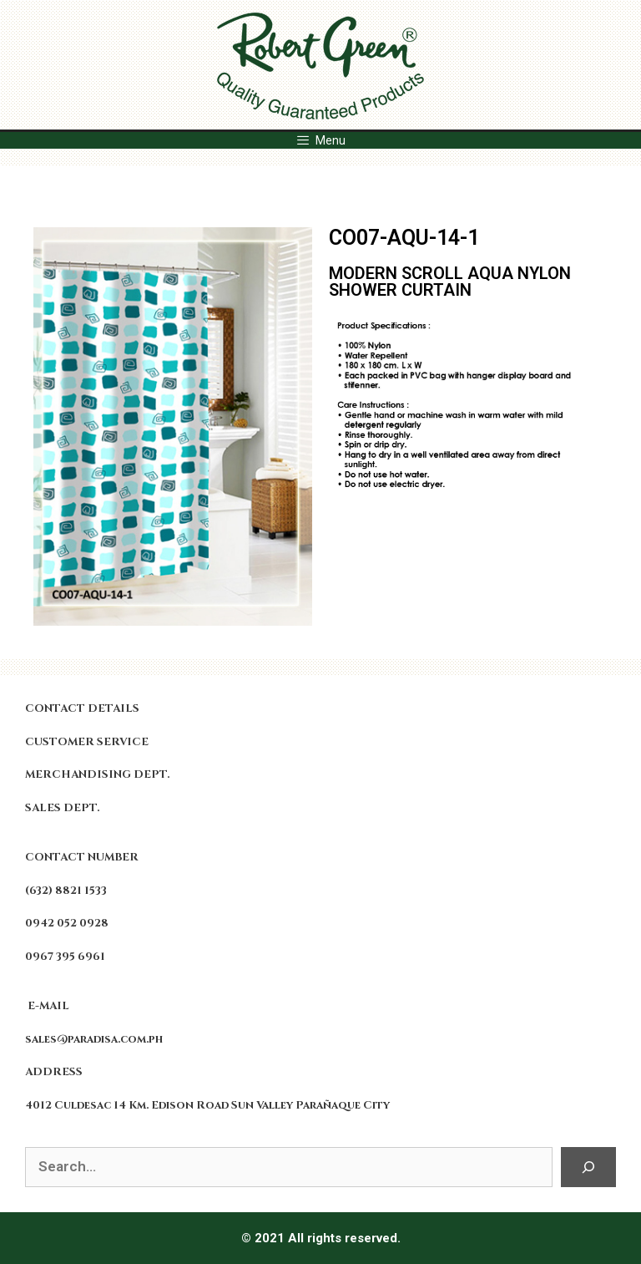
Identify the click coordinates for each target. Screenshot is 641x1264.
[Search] (588, 1167)
